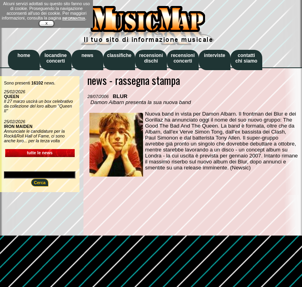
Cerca (40, 182)
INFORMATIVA (73, 18)
